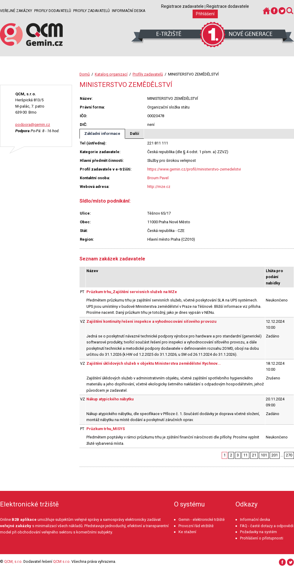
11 (245, 455)
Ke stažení (187, 532)
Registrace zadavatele (182, 6)
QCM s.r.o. (61, 561)
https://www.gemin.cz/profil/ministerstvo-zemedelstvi (194, 169)
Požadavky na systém (258, 532)
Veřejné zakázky (16, 11)
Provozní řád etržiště (196, 526)
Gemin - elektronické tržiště (201, 519)
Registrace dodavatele (227, 6)
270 (289, 455)
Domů (85, 74)
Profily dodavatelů (52, 11)
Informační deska (128, 11)
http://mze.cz (158, 186)
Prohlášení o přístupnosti (261, 538)
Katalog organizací (111, 74)
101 (264, 455)
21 (254, 455)
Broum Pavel (158, 178)
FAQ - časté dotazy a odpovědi (266, 526)
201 (275, 455)
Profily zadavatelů (91, 11)
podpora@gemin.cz (32, 124)
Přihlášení (205, 13)
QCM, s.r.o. (13, 561)
